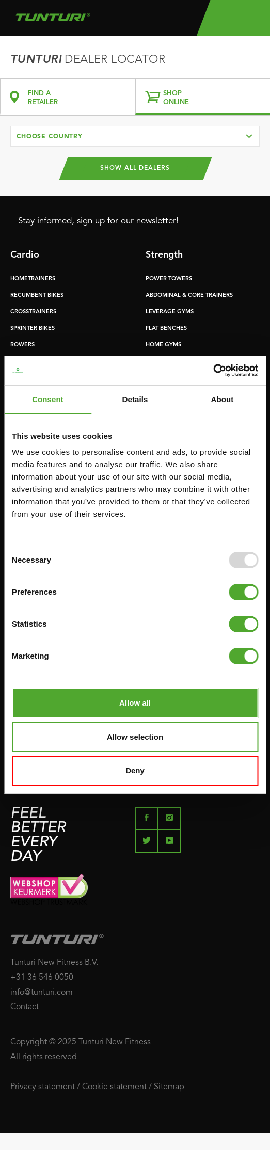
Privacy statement (42, 1087)
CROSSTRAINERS (33, 312)
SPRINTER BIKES (32, 328)
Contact (24, 1007)
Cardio (24, 255)
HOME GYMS (163, 345)
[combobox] (135, 136)
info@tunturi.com (41, 992)
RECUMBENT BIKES (36, 295)
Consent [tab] (47, 399)
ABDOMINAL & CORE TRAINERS (189, 295)
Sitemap (169, 1087)
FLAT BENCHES (166, 328)
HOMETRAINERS (32, 279)
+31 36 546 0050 (41, 977)
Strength (164, 255)
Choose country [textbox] (50, 137)
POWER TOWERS (169, 279)
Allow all (135, 702)
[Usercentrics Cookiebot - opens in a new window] (213, 370)
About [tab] (222, 399)
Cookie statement (114, 1087)
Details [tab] (135, 399)
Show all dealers (135, 168)
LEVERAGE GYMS (170, 312)
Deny (135, 770)
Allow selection (135, 736)
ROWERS (22, 345)
